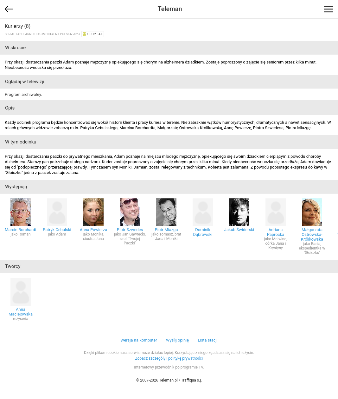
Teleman (169, 9)
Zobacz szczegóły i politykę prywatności (169, 358)
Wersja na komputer (138, 340)
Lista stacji (208, 340)
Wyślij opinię (177, 340)
